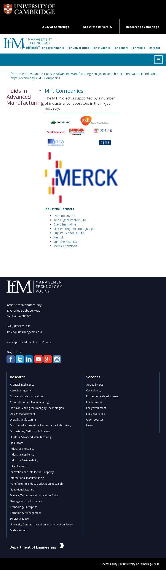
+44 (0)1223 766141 (18, 326)
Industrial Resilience (22, 454)
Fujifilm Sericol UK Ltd (68, 233)
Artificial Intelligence (22, 384)
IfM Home (17, 74)
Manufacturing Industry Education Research (36, 484)
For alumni (120, 48)
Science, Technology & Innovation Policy (34, 495)
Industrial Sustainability (24, 460)
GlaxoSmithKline (64, 224)
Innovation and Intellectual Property (32, 472)
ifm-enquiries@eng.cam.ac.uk (24, 332)
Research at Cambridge (142, 27)
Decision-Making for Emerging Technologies (37, 408)
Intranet (154, 48)
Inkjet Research (105, 74)
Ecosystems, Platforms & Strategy (30, 431)
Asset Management (21, 390)
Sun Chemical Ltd (65, 242)
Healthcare (16, 443)
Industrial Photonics (22, 449)
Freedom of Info (30, 342)
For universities (78, 48)
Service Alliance (19, 518)
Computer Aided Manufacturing (29, 402)
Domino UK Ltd (64, 216)
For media (138, 48)
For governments (52, 48)
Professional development (102, 396)
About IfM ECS (94, 384)
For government (96, 408)
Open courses (95, 419)
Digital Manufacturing (23, 419)
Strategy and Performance (26, 501)
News (89, 425)
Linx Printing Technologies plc (74, 229)
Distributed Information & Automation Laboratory (40, 425)
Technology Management (25, 513)
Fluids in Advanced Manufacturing (67, 74)
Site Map (11, 342)
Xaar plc (58, 237)
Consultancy (93, 390)
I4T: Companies (49, 78)
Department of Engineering (37, 547)
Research (33, 74)
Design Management (22, 414)
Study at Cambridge (55, 27)
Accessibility (109, 564)
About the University (97, 27)
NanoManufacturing (22, 489)
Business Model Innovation (26, 396)
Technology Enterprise (23, 507)
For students (101, 48)
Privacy (46, 342)
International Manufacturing (27, 478)
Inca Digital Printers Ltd (69, 220)
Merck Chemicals (65, 246)
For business (29, 48)
